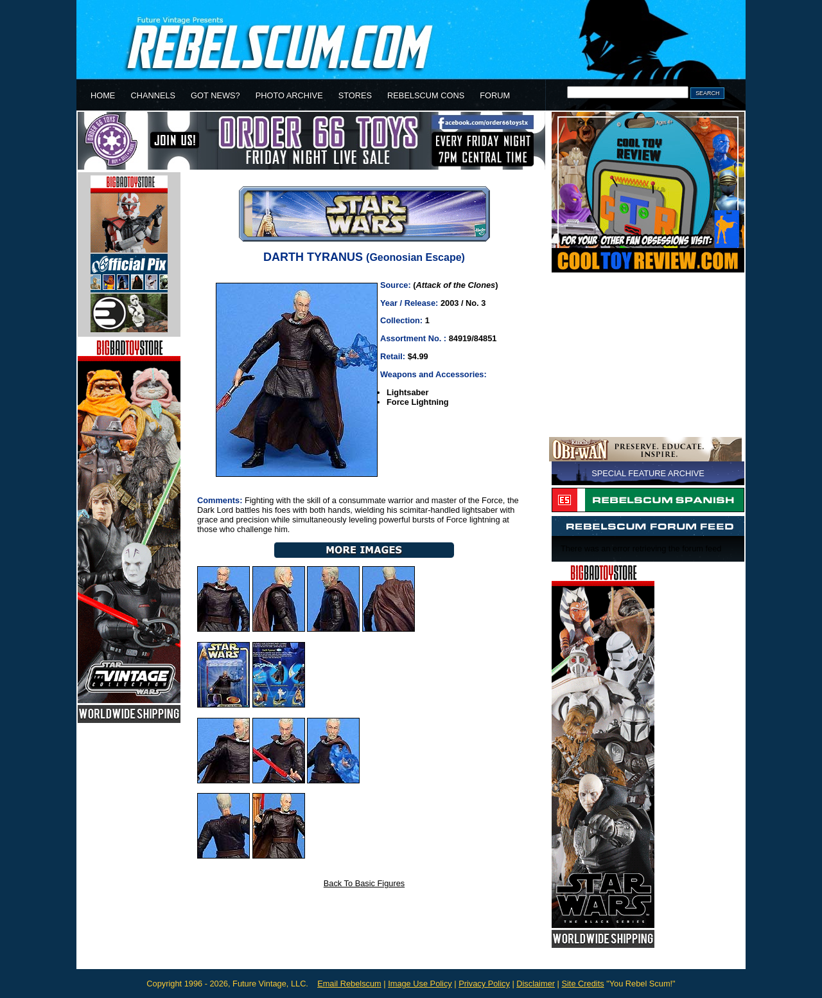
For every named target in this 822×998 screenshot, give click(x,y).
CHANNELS (152, 95)
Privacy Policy (484, 983)
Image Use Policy (420, 983)
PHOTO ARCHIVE (289, 95)
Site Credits (582, 983)
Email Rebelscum (349, 983)
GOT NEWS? (215, 95)
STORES (355, 95)
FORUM (495, 95)
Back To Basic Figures (364, 883)
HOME (103, 95)
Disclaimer (535, 983)
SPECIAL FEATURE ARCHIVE (647, 473)
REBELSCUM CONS (425, 95)
